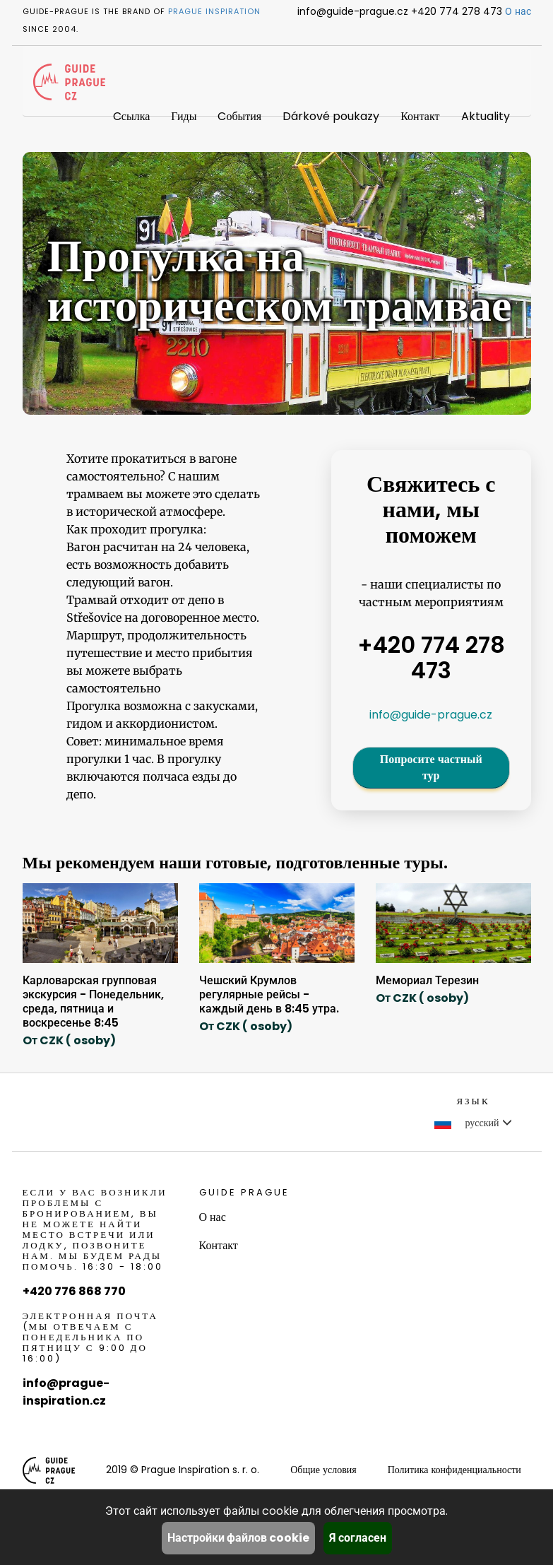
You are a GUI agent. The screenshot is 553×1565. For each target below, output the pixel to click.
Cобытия (239, 116)
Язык (472, 1101)
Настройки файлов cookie (238, 1538)
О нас (518, 11)
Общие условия (323, 1470)
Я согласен (357, 1538)
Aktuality (485, 116)
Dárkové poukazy (331, 116)
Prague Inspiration (214, 11)
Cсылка (131, 116)
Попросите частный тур (431, 767)
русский (472, 1123)
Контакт (419, 116)
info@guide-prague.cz (430, 715)
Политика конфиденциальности (454, 1470)
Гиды (183, 116)
